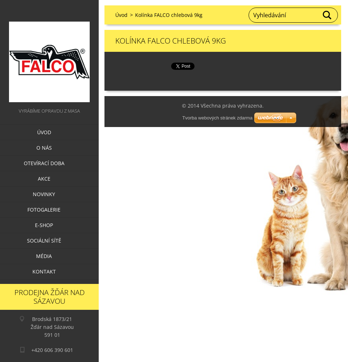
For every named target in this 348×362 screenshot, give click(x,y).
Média (44, 256)
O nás (44, 147)
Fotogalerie (44, 209)
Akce (44, 178)
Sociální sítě (44, 240)
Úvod (44, 132)
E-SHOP (44, 225)
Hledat (327, 15)
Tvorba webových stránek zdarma (217, 118)
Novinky (44, 194)
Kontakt (44, 271)
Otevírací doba (44, 163)
